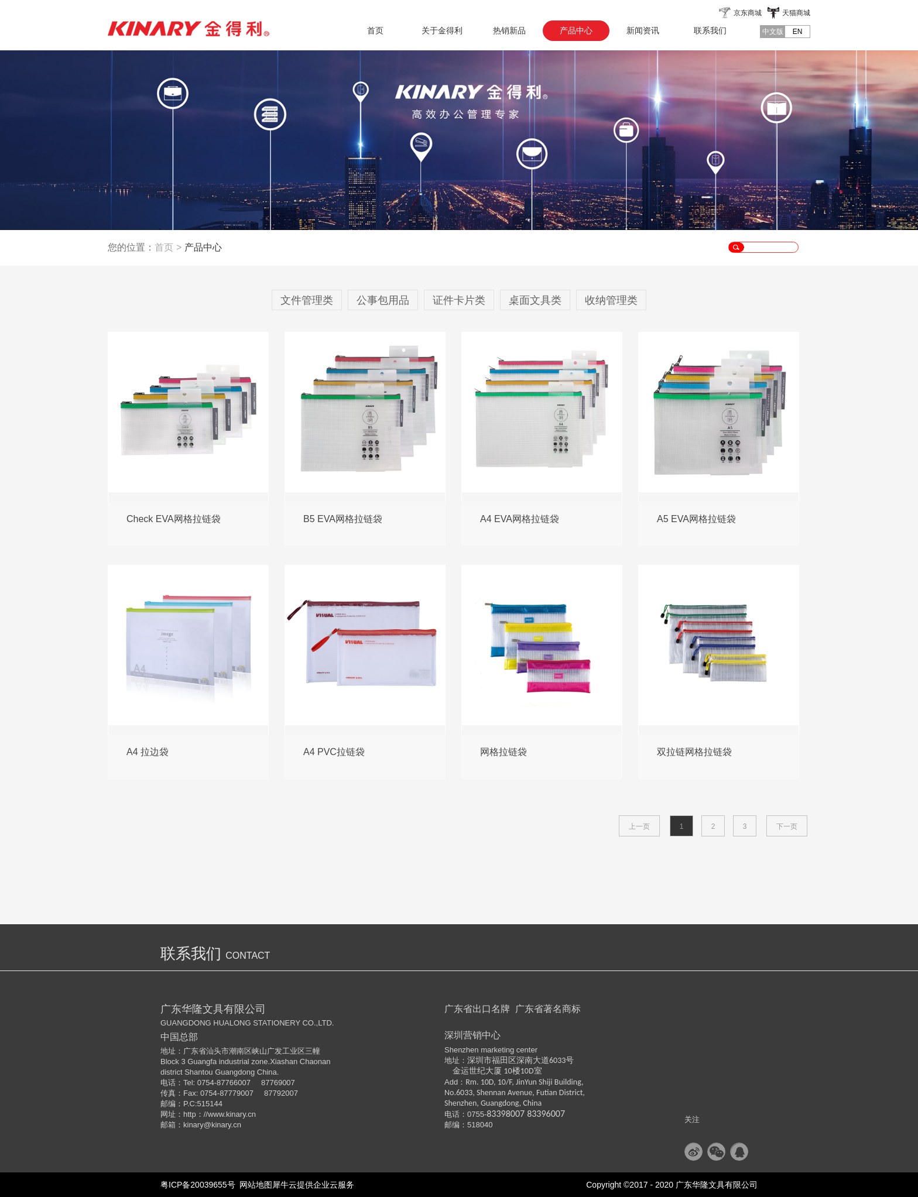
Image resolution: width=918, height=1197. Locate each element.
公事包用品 (383, 300)
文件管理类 (306, 300)
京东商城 (748, 13)
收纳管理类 (611, 300)
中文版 (772, 32)
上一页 (639, 826)
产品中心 (203, 247)
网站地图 (254, 1184)
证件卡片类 (459, 300)
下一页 (786, 826)
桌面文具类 (535, 300)
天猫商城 (796, 13)
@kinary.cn (222, 1124)
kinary (193, 1124)
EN (798, 32)
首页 (375, 30)
